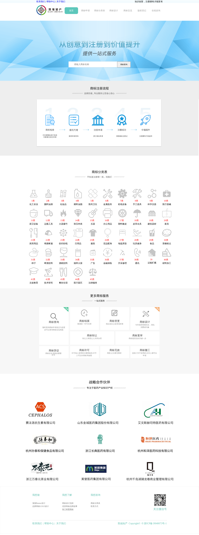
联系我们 (40, 1)
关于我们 (61, 1)
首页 (71, 10)
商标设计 (113, 10)
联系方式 (94, 506)
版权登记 (142, 10)
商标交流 (127, 10)
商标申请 (85, 10)
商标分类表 (99, 10)
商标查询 (123, 64)
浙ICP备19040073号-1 (155, 523)
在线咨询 (156, 10)
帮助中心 (50, 1)
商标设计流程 (67, 503)
